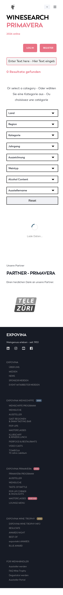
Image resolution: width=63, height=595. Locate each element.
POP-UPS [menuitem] (13, 426)
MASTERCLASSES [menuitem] (17, 430)
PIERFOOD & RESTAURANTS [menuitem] (23, 441)
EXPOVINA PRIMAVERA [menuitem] (22, 468)
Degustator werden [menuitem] (18, 575)
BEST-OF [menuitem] (13, 537)
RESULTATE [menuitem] (14, 528)
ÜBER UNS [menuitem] (14, 367)
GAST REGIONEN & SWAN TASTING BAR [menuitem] (20, 420)
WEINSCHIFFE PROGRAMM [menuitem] (22, 405)
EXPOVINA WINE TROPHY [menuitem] (24, 518)
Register (48, 48)
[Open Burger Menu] (55, 7)
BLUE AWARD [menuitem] (16, 545)
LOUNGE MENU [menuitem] (17, 503)
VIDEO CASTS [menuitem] (16, 446)
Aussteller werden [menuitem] (18, 566)
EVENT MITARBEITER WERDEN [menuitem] (24, 384)
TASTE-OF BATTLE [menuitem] (18, 487)
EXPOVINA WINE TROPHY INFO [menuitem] (24, 523)
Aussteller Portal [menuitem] (17, 579)
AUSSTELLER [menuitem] (15, 414)
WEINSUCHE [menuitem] (15, 410)
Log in (30, 48)
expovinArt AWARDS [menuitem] (19, 541)
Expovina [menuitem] (12, 362)
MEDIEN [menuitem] (13, 371)
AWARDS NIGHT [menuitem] (17, 532)
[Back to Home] (12, 7)
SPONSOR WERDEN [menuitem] (18, 380)
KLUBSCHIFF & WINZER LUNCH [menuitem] (18, 436)
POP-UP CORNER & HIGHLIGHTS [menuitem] (17, 492)
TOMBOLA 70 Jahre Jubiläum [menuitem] (18, 451)
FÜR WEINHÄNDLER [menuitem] (17, 561)
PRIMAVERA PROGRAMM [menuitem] (21, 473)
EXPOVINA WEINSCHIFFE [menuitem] (24, 400)
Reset (32, 200)
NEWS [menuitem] (12, 376)
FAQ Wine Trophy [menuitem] (17, 570)
